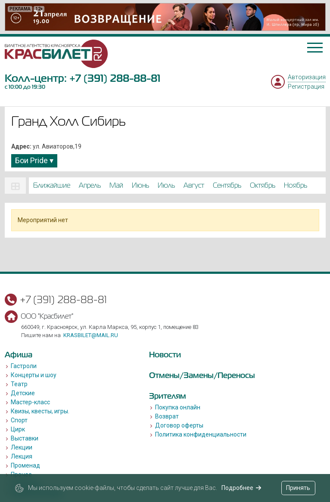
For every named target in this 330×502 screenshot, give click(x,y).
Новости (165, 354)
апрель (90, 185)
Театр (19, 384)
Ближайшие (51, 185)
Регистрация (306, 86)
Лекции (21, 447)
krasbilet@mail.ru (90, 335)
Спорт (19, 420)
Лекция (21, 456)
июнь (140, 185)
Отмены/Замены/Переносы (202, 375)
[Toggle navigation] (315, 48)
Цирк (18, 429)
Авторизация (307, 77)
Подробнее (241, 487)
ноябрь (295, 185)
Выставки (24, 438)
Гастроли (24, 366)
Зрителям (167, 396)
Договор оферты (179, 425)
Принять (298, 487)
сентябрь (227, 185)
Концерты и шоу (33, 375)
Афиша (18, 354)
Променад (25, 465)
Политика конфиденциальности (200, 434)
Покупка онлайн (177, 407)
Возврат (167, 416)
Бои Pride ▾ (34, 160)
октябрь (262, 185)
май (116, 185)
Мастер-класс (30, 402)
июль (166, 185)
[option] (165, 17)
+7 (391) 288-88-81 (114, 78)
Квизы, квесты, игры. (40, 411)
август (194, 185)
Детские (23, 393)
